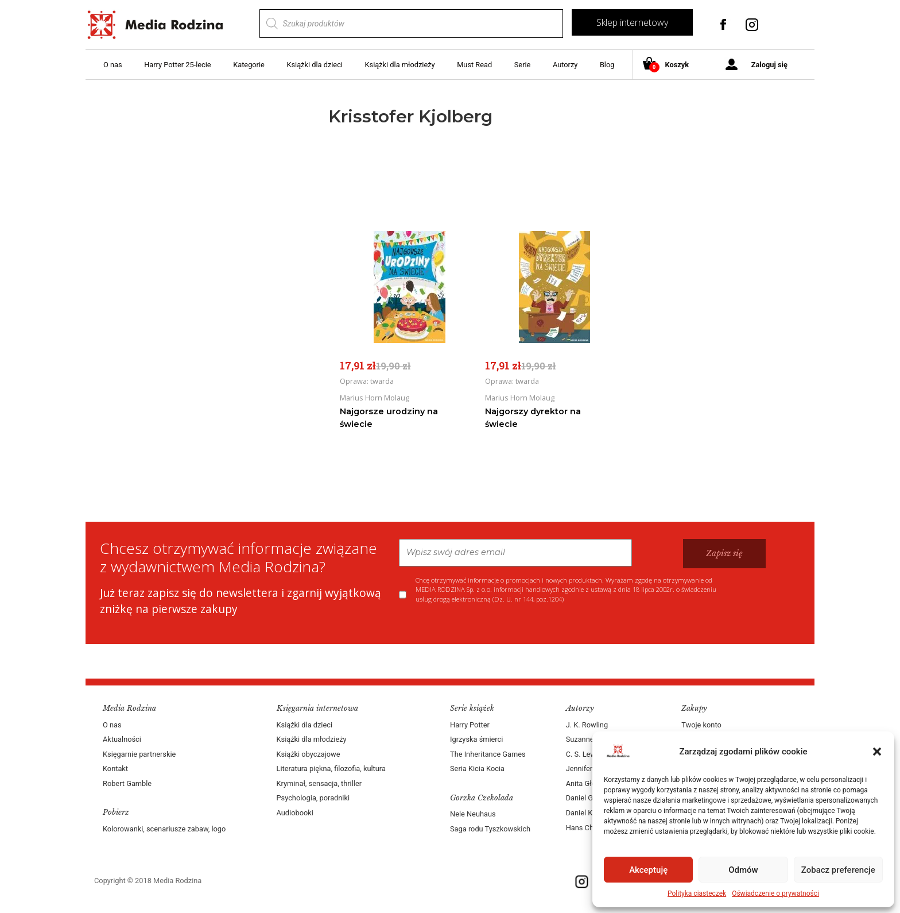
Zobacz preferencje (838, 870)
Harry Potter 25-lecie (177, 64)
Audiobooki (295, 812)
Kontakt (115, 768)
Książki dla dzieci (314, 64)
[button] (877, 751)
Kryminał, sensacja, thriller (319, 783)
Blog (607, 64)
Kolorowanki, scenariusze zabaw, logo (164, 829)
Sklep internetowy (632, 22)
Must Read (474, 64)
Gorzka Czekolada (481, 797)
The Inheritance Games (488, 754)
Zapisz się (724, 553)
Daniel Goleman (592, 797)
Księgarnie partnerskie (139, 754)
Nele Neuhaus (473, 814)
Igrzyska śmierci (476, 739)
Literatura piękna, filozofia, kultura (331, 768)
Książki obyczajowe (308, 754)
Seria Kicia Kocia (477, 768)
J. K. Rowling (587, 725)
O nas (112, 64)
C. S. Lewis (584, 754)
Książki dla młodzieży (400, 64)
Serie (522, 64)
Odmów (743, 870)
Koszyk (670, 65)
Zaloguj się (769, 64)
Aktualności (122, 739)
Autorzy (565, 64)
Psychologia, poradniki (313, 797)
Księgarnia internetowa (317, 708)
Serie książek (472, 708)
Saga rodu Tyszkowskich (490, 829)
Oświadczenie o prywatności (775, 893)
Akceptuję (648, 870)
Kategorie (249, 64)
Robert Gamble (127, 783)
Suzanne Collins (592, 739)
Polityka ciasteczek (697, 893)
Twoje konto (701, 725)
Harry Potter (470, 725)
